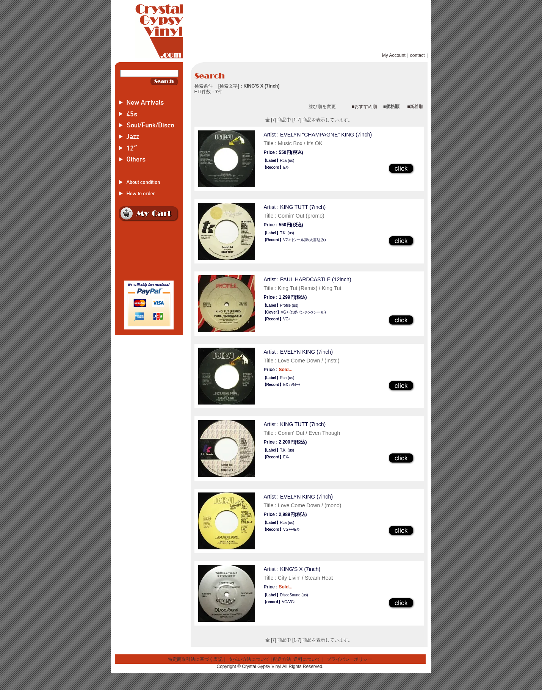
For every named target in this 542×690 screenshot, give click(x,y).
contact (417, 55)
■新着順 (415, 106)
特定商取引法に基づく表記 (195, 659)
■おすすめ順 (364, 106)
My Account (394, 55)
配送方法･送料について (297, 659)
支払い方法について (249, 659)
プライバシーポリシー (349, 659)
